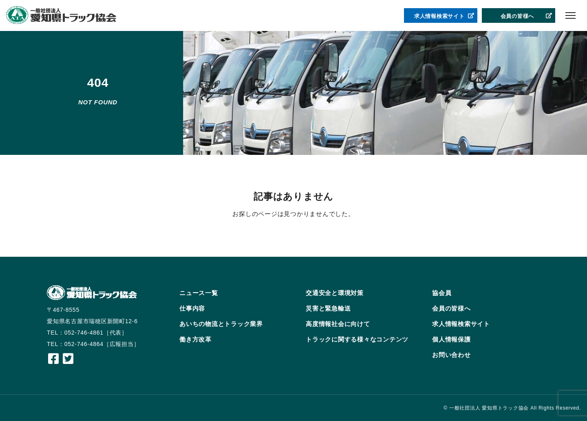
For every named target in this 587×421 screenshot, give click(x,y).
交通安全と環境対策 (335, 292)
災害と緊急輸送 (328, 308)
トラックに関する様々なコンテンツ (357, 339)
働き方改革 (195, 339)
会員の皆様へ (527, 16)
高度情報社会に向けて (338, 323)
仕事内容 (192, 308)
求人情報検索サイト (444, 16)
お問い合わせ (451, 354)
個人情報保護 (451, 339)
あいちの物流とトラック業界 (221, 323)
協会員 (441, 292)
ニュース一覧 (198, 292)
